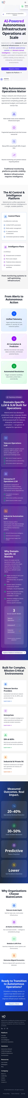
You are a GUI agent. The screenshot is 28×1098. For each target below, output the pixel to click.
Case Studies (4, 1062)
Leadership (4, 1076)
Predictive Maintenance (7, 1053)
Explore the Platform (14, 72)
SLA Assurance (4, 1055)
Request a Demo (14, 69)
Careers (3, 1078)
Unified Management (6, 1051)
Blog (2, 1066)
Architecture (4, 1037)
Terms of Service (15, 1093)
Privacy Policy (6, 1093)
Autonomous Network (6, 1049)
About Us (3, 1073)
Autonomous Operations (7, 1042)
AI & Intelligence (5, 1039)
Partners (3, 1080)
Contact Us (3, 1082)
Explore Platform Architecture (14, 652)
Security (23, 1093)
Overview (3, 1035)
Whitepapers (4, 1064)
